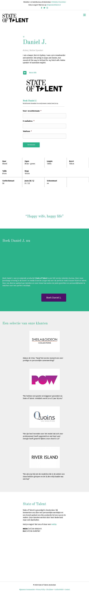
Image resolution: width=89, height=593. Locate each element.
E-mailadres (28, 121)
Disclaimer (49, 589)
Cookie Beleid (58, 589)
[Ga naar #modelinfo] (44, 73)
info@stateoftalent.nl (54, 5)
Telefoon (27, 131)
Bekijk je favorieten (58, 2)
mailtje (53, 524)
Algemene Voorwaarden (27, 589)
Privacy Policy (40, 589)
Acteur (26, 50)
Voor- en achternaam (32, 111)
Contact (67, 589)
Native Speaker (36, 50)
